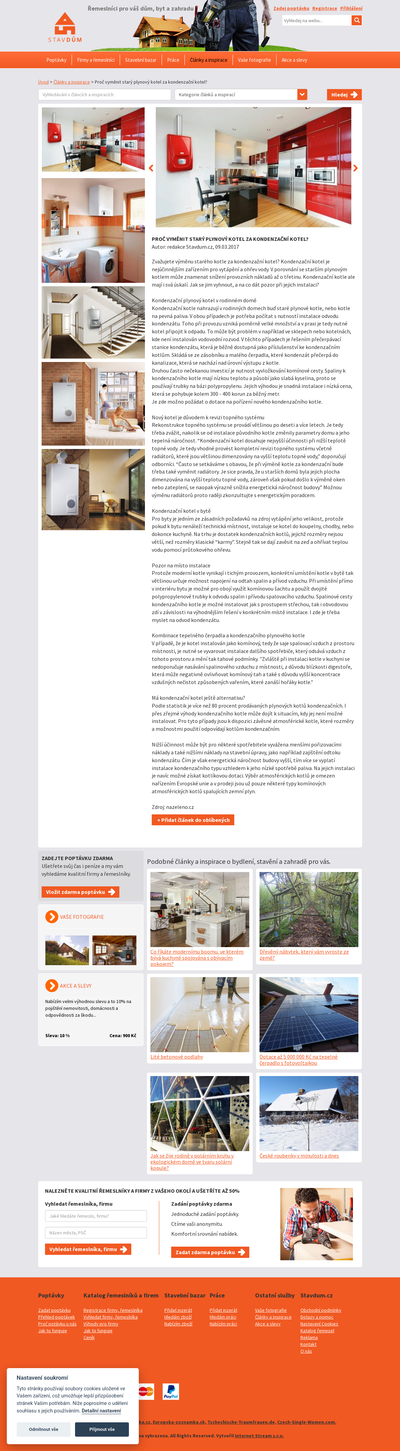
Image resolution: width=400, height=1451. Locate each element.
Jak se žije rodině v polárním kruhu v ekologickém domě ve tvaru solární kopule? (192, 1161)
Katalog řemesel (317, 1330)
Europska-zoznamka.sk (179, 1422)
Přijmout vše (102, 1429)
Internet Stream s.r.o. (259, 1436)
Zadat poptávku (54, 1310)
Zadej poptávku (291, 8)
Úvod (43, 82)
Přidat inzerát (178, 1310)
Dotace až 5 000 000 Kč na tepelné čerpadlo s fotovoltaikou (299, 1059)
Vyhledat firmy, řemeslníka (111, 1317)
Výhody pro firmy (101, 1324)
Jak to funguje (52, 1330)
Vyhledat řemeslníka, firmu (83, 1249)
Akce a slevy (268, 1324)
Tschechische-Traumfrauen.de (241, 1422)
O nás (306, 1351)
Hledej (339, 94)
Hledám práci (223, 1317)
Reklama (309, 1337)
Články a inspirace (72, 82)
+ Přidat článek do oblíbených (193, 819)
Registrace (324, 8)
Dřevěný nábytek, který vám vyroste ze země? (304, 954)
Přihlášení (351, 8)
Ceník (89, 1337)
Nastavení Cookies (319, 1324)
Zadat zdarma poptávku (205, 1252)
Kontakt (308, 1344)
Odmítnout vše (43, 1429)
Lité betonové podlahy (176, 1056)
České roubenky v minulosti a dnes (299, 1155)
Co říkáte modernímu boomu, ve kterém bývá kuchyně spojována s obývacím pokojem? (196, 957)
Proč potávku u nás (57, 1324)
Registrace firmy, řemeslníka (113, 1310)
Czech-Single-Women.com (306, 1422)
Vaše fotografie (271, 1310)
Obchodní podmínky (320, 1310)
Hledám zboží (178, 1317)
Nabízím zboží (178, 1324)
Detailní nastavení (101, 1411)
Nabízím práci (223, 1324)
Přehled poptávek (56, 1317)
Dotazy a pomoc (317, 1317)
